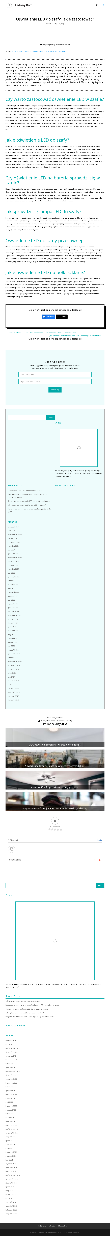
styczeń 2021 (13, 650)
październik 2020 (15, 661)
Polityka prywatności (46, 1226)
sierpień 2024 (13, 538)
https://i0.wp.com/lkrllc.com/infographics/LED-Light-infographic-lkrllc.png (41, 51)
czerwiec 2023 (13, 565)
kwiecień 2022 (13, 592)
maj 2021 (11, 634)
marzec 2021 (13, 642)
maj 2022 (11, 588)
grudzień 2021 (13, 607)
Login (99, 840)
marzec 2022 (13, 596)
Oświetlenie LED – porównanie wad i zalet (25, 490)
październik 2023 (15, 557)
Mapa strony (63, 1226)
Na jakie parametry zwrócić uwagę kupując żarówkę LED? (29, 1016)
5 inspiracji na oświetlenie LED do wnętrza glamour (29, 501)
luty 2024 (11, 550)
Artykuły (60, 23)
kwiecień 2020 (13, 681)
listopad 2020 (13, 658)
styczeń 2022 (13, 604)
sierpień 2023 (13, 561)
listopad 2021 (13, 611)
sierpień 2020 (13, 669)
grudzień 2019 (13, 692)
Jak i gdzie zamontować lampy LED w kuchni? (27, 505)
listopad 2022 (13, 581)
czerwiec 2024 (13, 542)
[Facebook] (48, 317)
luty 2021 (11, 646)
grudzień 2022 (13, 577)
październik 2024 (15, 534)
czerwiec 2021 (13, 631)
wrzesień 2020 (14, 665)
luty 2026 (11, 530)
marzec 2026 (13, 527)
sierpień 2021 (13, 623)
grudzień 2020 (13, 654)
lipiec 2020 (12, 673)
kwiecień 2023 (13, 569)
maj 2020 (11, 677)
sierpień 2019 (13, 700)
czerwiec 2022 (13, 584)
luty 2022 (11, 600)
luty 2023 (11, 573)
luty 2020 (11, 684)
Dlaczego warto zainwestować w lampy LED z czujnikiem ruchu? (32, 1005)
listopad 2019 (13, 696)
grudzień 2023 (13, 554)
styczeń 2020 (13, 688)
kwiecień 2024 (13, 546)
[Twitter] (62, 317)
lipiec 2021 (12, 627)
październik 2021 (15, 615)
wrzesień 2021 (14, 619)
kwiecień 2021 (13, 638)
